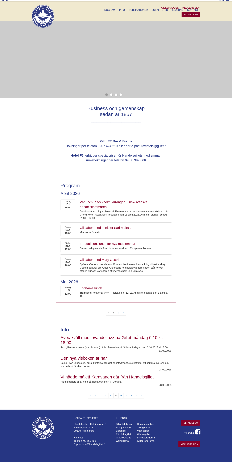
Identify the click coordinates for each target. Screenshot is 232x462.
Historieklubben (147, 422)
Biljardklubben (125, 422)
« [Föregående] (90, 394)
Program (109, 8)
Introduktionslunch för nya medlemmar (107, 242)
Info (122, 8)
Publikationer (138, 8)
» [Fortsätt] (123, 311)
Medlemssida (189, 443)
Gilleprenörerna (147, 439)
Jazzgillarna (145, 426)
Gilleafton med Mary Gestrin (100, 258)
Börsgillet (122, 429)
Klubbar (177, 8)
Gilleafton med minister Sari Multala (105, 226)
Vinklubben (144, 429)
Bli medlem (191, 13)
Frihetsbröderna (147, 436)
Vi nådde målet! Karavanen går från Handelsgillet (107, 375)
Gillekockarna (124, 436)
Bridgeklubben (125, 426)
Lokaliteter (160, 8)
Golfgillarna (123, 439)
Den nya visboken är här (84, 356)
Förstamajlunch (91, 287)
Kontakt (192, 8)
